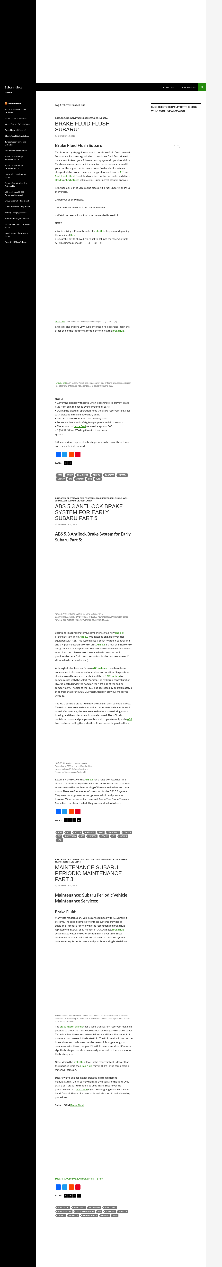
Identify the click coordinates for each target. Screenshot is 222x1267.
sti (70, 479)
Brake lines (94, 1208)
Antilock (89, 832)
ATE (122, 171)
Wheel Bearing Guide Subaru (17, 124)
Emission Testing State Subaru (17, 218)
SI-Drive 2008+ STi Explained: (17, 206)
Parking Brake (90, 1215)
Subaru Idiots (13, 87)
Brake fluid (118, 929)
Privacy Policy (170, 87)
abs (68, 832)
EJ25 (87, 859)
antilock (119, 632)
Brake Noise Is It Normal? (15, 130)
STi (65, 500)
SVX (90, 479)
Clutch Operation (85, 1211)
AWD (63, 498)
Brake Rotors (64, 1211)
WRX (89, 500)
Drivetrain (76, 118)
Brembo (97, 475)
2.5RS (57, 118)
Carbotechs (72, 179)
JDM (112, 498)
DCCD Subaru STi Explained (17, 201)
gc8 (96, 118)
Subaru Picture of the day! (16, 118)
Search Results (189, 87)
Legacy (61, 479)
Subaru (80, 479)
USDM (83, 500)
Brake (70, 475)
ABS (129, 719)
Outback (73, 1215)
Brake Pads (110, 1208)
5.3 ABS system (111, 675)
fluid (73, 234)
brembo (65, 118)
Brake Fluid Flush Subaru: (82, 127)
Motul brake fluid (65, 175)
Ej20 (82, 498)
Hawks (59, 179)
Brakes (127, 832)
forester (88, 118)
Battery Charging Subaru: (16, 212)
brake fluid (99, 230)
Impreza (103, 118)
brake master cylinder (72, 1026)
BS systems (100, 668)
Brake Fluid (60, 322)
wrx (98, 479)
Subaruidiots (14, 103)
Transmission (62, 862)
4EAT (60, 832)
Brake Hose (79, 1208)
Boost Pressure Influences (16, 150)
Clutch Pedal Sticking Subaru (17, 136)
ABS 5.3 (84, 636)
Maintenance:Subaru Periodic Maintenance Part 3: (88, 873)
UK (78, 500)
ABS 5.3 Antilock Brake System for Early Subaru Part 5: (89, 512)
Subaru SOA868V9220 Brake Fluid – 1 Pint (79, 1178)
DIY (59, 836)
